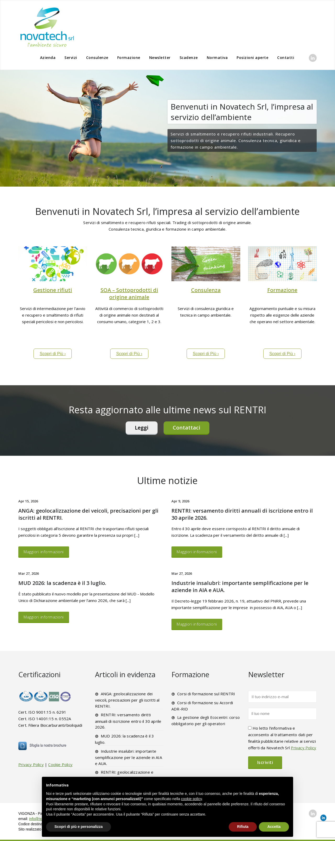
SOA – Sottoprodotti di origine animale (129, 293)
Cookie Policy (60, 764)
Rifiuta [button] (243, 826)
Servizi (70, 57)
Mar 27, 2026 (28, 573)
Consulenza (206, 290)
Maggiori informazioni (44, 551)
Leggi (141, 427)
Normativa (217, 57)
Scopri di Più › (53, 353)
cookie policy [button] (191, 799)
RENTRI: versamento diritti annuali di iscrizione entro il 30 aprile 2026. (128, 721)
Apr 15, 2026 (28, 501)
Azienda (48, 57)
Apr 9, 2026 (180, 501)
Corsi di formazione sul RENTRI (206, 693)
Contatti (285, 57)
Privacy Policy (31, 764)
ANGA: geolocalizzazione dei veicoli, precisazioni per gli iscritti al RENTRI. (127, 700)
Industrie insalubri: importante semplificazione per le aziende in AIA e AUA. (128, 757)
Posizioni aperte (252, 57)
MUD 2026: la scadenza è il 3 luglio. (62, 583)
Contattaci (186, 427)
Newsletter (160, 57)
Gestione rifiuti (52, 290)
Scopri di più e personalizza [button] (78, 826)
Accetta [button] (274, 826)
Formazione (128, 57)
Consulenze (97, 57)
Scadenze (189, 57)
